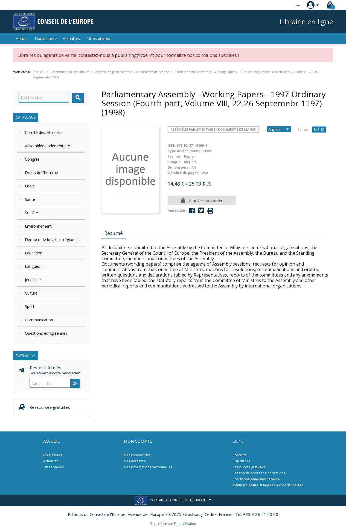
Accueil (22, 38)
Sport (29, 306)
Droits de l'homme (41, 172)
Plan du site (241, 461)
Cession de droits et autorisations (258, 473)
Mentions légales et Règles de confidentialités (267, 485)
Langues (32, 266)
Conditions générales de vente (256, 479)
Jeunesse (33, 279)
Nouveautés (45, 38)
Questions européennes (46, 333)
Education (33, 252)
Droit (29, 186)
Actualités (71, 38)
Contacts (239, 455)
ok (74, 383)
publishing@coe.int (134, 55)
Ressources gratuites (248, 467)
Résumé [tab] (113, 233)
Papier (319, 129)
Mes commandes (137, 455)
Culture (31, 293)
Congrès (32, 159)
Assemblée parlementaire (47, 145)
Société (31, 212)
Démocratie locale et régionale (52, 239)
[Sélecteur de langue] (287, 5)
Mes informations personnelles (148, 467)
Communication (39, 319)
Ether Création (185, 523)
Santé (30, 199)
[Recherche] (44, 98)
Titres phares (98, 38)
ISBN (172, 145)
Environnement (38, 226)
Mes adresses (134, 461)
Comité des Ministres (43, 132)
